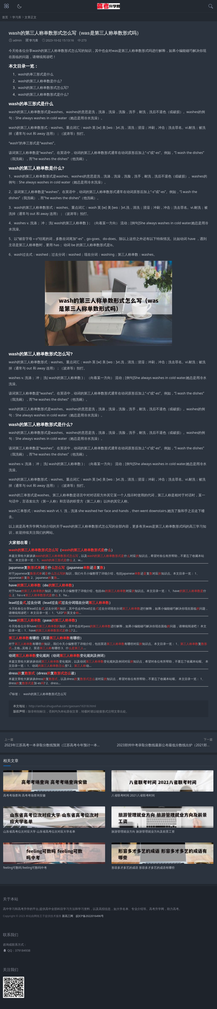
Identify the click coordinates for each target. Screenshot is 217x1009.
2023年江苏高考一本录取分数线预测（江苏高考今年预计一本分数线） (57, 745)
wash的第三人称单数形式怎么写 (45, 694)
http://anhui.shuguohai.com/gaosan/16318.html (62, 706)
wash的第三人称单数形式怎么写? (43, 87)
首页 (5, 17)
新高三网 (67, 916)
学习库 (16, 17)
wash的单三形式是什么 (35, 74)
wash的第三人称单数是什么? (40, 81)
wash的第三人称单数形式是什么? (43, 94)
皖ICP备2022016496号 (90, 916)
